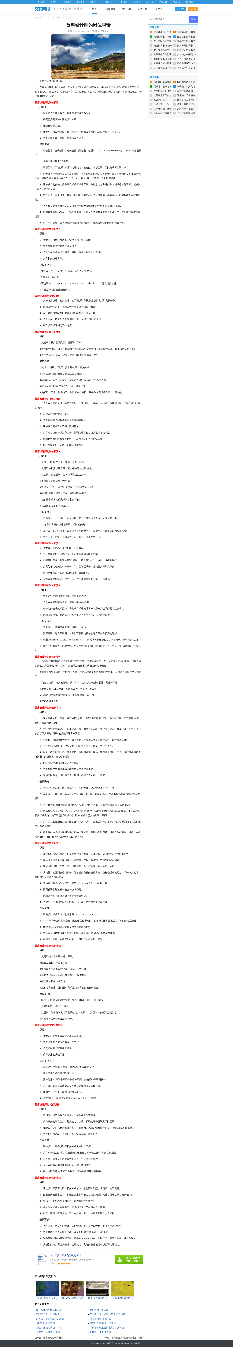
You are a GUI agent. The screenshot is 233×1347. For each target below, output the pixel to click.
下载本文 (104, 31)
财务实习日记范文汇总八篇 (50, 1318)
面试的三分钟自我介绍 (48, 1332)
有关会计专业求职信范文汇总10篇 (107, 1314)
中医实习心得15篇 (98, 1310)
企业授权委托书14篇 (100, 1318)
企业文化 (150, 2)
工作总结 (176, 2)
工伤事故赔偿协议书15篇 (49, 1327)
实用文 (159, 9)
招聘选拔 (123, 2)
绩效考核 (137, 2)
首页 (94, 8)
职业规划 (93, 2)
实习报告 (80, 2)
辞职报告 (189, 2)
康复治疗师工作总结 (100, 1332)
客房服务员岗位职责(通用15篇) (126, 1337)
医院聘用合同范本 (45, 1323)
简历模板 (67, 2)
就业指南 (127, 9)
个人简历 (41, 2)
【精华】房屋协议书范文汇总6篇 (106, 1327)
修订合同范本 (160, 100)
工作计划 (163, 2)
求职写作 (111, 9)
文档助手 (110, 1343)
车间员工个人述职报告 (48, 1314)
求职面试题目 (108, 2)
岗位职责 (68, 17)
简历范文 (54, 2)
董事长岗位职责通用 (53, 1337)
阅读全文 (95, 31)
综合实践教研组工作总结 (49, 1310)
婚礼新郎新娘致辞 (162, 82)
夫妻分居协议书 (185, 45)
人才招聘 (143, 9)
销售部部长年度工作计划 (102, 1323)
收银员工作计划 (161, 104)
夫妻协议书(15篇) (162, 36)
